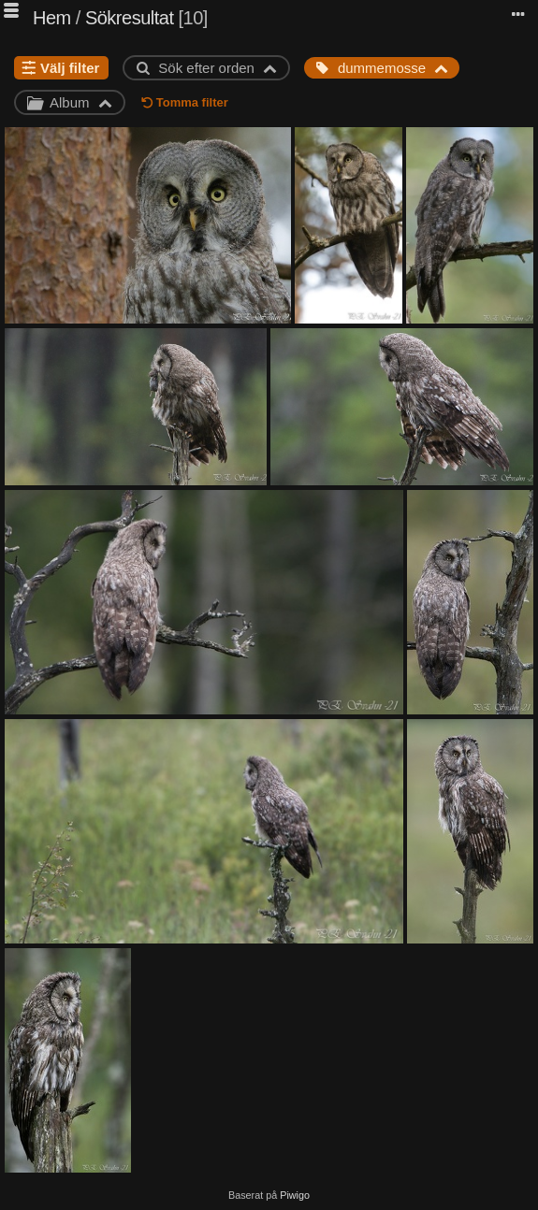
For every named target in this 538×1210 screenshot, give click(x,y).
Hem (52, 17)
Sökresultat (129, 17)
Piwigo (295, 1195)
